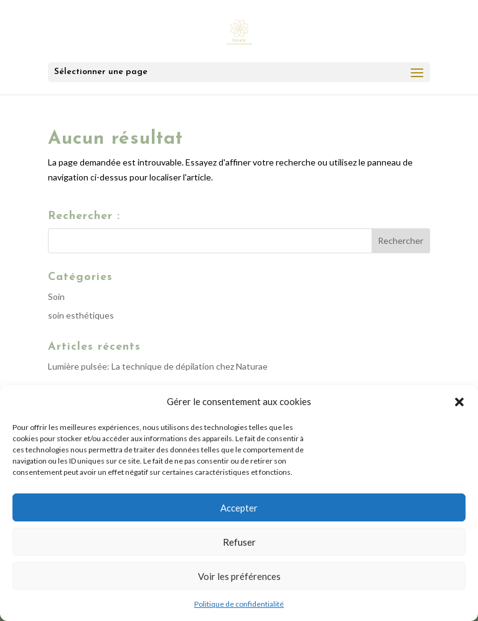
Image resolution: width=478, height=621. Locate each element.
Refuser (239, 542)
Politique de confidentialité (239, 604)
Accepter (239, 507)
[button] (459, 402)
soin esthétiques (81, 315)
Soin (56, 296)
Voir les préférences (239, 576)
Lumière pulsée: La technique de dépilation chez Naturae (158, 366)
